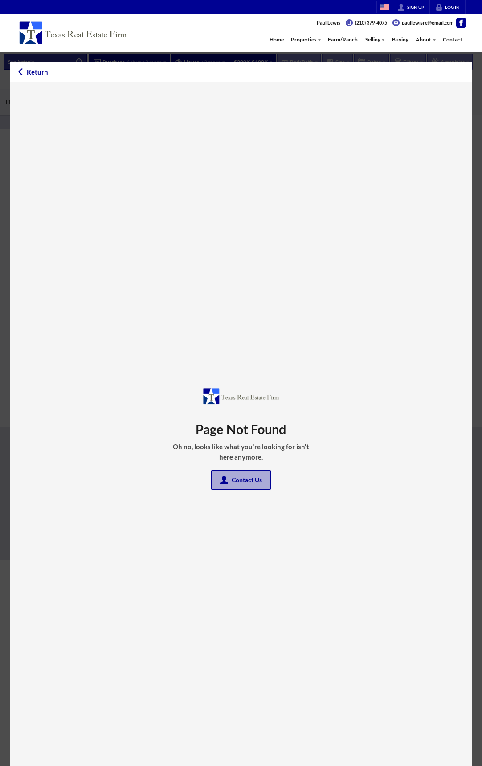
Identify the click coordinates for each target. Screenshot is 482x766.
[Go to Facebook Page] (461, 23)
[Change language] (384, 7)
